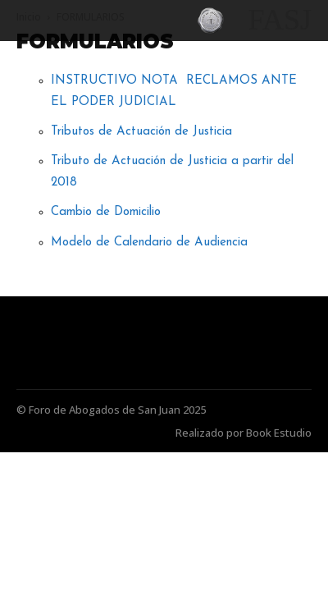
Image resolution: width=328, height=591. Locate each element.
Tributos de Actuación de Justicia (141, 132)
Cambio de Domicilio (106, 212)
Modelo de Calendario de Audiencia (149, 242)
